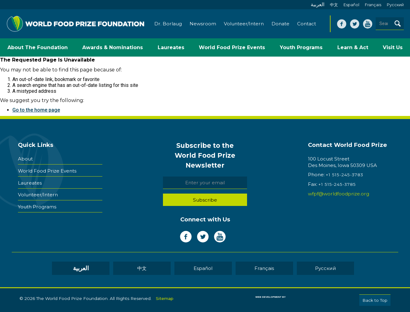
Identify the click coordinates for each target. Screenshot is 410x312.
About (25, 159)
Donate (281, 24)
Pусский (395, 4)
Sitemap (164, 298)
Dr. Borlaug (168, 24)
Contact (306, 24)
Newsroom (203, 24)
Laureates (30, 182)
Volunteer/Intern (244, 24)
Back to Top (374, 300)
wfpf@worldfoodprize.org (338, 194)
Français (373, 4)
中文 (334, 4)
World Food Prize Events (47, 170)
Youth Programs (37, 206)
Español (351, 4)
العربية (317, 4)
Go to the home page (36, 110)
